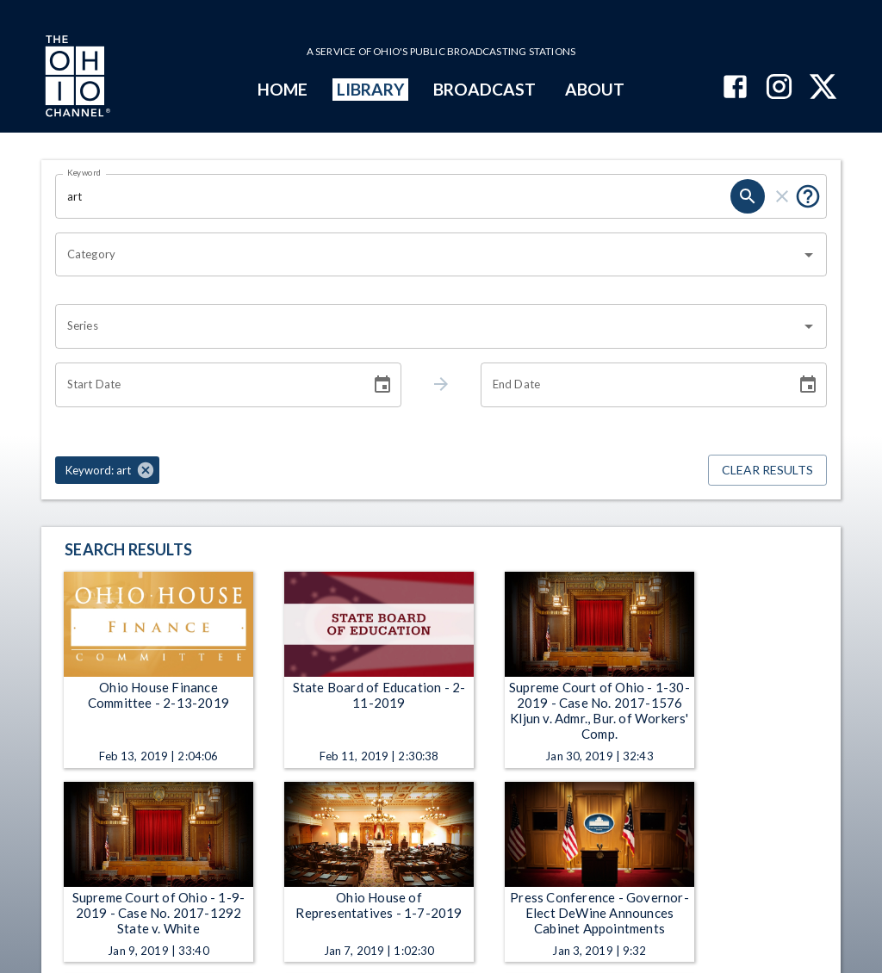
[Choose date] (382, 385)
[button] (107, 470)
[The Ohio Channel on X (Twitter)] (823, 88)
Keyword (84, 172)
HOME (282, 89)
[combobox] (428, 255)
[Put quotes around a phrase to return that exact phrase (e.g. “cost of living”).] (808, 196)
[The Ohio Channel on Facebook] (735, 88)
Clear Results (767, 471)
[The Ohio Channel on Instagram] (779, 88)
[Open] (809, 255)
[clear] (782, 196)
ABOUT (594, 89)
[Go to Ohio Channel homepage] (75, 78)
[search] (747, 196)
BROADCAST (485, 89)
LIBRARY (371, 89)
